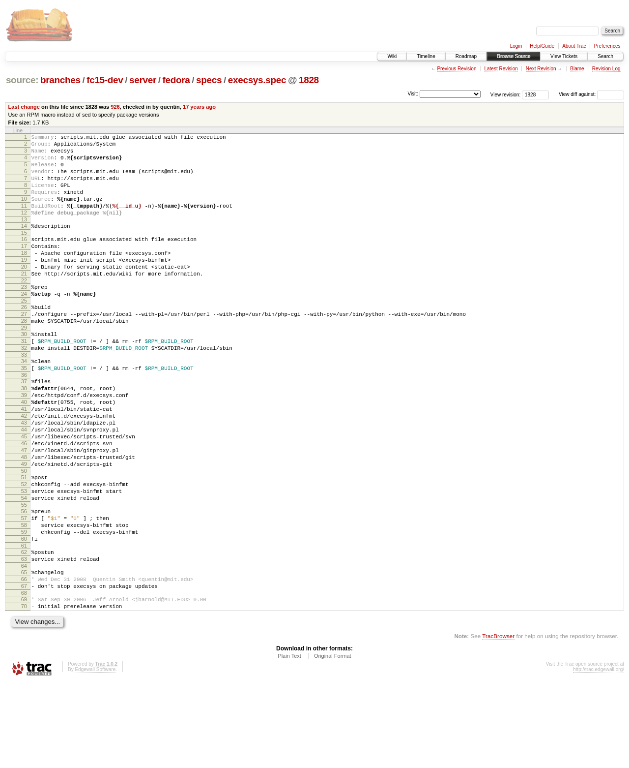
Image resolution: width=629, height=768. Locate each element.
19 (24, 283)
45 (24, 491)
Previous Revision (456, 68)
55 (24, 573)
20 (24, 292)
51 (24, 539)
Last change (24, 107)
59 (24, 604)
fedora (176, 80)
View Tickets (563, 56)
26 (24, 338)
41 (24, 458)
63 (24, 636)
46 (24, 499)
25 (24, 332)
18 (24, 275)
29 (24, 363)
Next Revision (541, 68)
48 (24, 516)
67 (24, 667)
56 (24, 579)
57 (24, 587)
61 (24, 621)
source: (22, 80)
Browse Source (513, 56)
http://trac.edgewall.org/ (598, 755)
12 (24, 229)
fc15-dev (104, 80)
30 (24, 369)
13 (24, 237)
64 (24, 644)
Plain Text (289, 741)
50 (24, 533)
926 (115, 107)
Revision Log (606, 68)
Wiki (392, 56)
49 (24, 524)
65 (24, 650)
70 (24, 690)
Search (605, 56)
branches (60, 80)
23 (24, 315)
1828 (309, 80)
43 (24, 474)
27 (24, 346)
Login (516, 46)
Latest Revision (500, 68)
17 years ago (199, 107)
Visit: (412, 93)
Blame (577, 68)
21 (24, 300)
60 (24, 612)
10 (24, 212)
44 (24, 483)
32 (24, 386)
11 (24, 220)
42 (24, 466)
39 (24, 441)
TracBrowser (498, 721)
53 (24, 556)
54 (24, 564)
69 (24, 682)
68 (24, 675)
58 (24, 596)
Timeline (426, 56)
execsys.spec (257, 80)
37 (24, 424)
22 (24, 308)
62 (24, 627)
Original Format (332, 741)
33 (24, 395)
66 (24, 659)
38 (24, 432)
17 (24, 267)
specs (209, 80)
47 (24, 508)
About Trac (574, 46)
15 (24, 252)
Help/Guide (542, 46)
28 (24, 355)
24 (24, 323)
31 (24, 378)
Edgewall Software (95, 755)
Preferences (607, 46)
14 (24, 243)
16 (24, 258)
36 (24, 418)
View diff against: (591, 94)
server (142, 80)
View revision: (505, 94)
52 (24, 548)
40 (24, 449)
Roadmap (466, 56)
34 (24, 401)
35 (24, 409)
